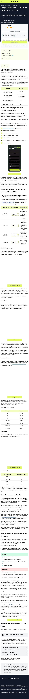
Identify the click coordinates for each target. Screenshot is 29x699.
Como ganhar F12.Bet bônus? (8, 652)
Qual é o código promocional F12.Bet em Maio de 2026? (12, 635)
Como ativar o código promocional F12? (10, 649)
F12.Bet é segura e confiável (15, 604)
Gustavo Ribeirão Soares (13, 664)
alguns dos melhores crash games (19, 364)
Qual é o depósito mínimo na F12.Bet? (10, 654)
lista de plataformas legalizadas (9, 517)
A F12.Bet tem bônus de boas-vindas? (10, 647)
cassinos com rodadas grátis (9, 202)
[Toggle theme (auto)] (25, 697)
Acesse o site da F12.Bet (8, 128)
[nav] (1, 5)
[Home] (14, 1)
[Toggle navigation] (2, 1)
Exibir (7, 65)
